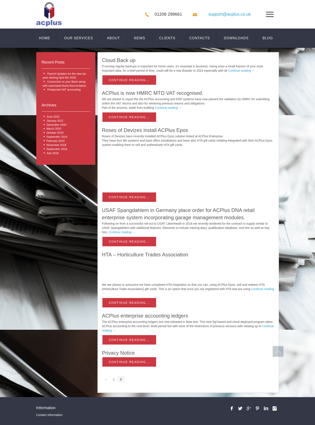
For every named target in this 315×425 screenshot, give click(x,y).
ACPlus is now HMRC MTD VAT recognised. (152, 93)
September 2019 (57, 136)
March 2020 (54, 128)
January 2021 (55, 120)
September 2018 (57, 149)
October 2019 (55, 132)
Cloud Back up (118, 60)
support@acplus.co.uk (229, 14)
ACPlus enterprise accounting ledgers (145, 316)
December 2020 (57, 124)
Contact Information (49, 415)
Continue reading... (129, 80)
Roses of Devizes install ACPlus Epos (145, 130)
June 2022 (53, 116)
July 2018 (53, 153)
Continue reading (241, 70)
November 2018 (57, 145)
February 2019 (56, 140)
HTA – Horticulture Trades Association (145, 254)
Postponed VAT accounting (64, 89)
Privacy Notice (118, 353)
